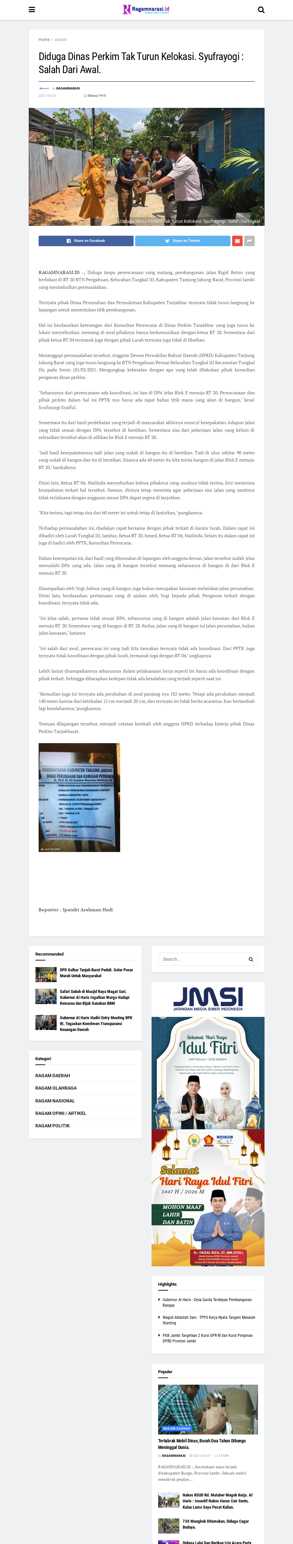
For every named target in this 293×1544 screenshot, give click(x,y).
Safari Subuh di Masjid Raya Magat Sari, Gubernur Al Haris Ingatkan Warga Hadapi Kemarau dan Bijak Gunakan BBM (94, 997)
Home (44, 39)
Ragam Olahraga (56, 1088)
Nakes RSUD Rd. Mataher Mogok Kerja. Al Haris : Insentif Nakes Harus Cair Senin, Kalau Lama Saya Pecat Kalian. (217, 1501)
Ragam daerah (177, 1428)
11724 (222, 1455)
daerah (61, 39)
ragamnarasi (68, 88)
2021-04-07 (200, 1455)
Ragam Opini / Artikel (60, 1113)
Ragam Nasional (55, 1100)
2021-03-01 (47, 95)
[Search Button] (251, 959)
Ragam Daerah (52, 1075)
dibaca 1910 (95, 95)
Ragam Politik (52, 1125)
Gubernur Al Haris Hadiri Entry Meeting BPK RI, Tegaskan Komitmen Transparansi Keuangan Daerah (96, 1023)
